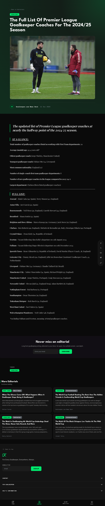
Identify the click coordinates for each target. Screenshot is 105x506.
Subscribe (66, 351)
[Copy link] (101, 263)
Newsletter (6, 465)
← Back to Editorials (17, 9)
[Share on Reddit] (101, 257)
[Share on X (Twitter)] (101, 248)
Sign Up (36, 468)
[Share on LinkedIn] (101, 252)
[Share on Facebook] (101, 243)
